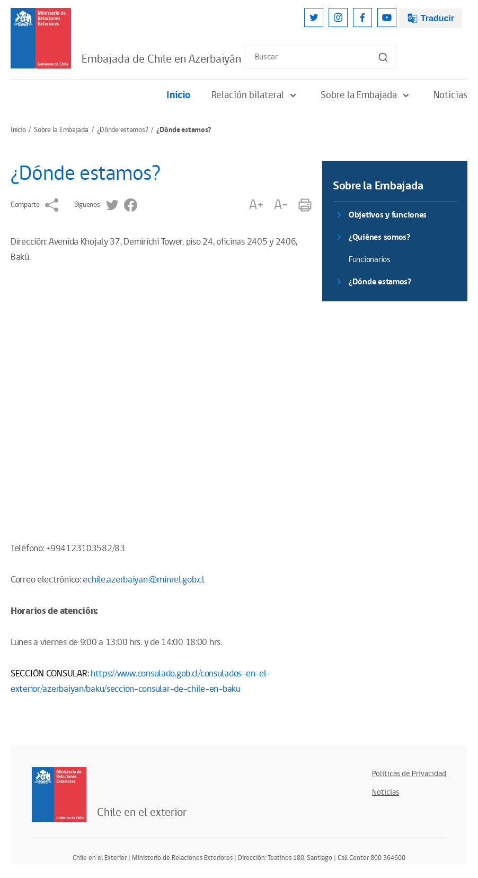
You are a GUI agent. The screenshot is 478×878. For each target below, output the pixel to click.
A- (281, 205)
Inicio (178, 95)
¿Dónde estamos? (122, 130)
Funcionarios (370, 260)
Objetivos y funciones (388, 215)
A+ (256, 205)
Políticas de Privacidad (409, 773)
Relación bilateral (255, 95)
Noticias (450, 95)
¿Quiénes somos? (379, 237)
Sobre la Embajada (366, 95)
